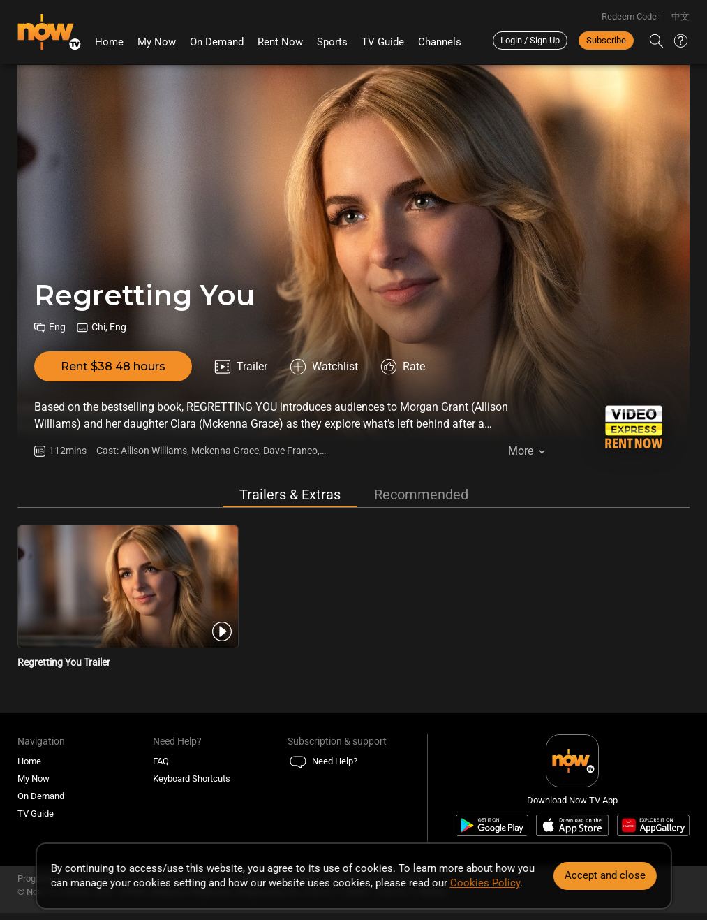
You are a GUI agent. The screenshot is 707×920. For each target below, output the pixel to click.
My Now (156, 42)
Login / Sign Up (530, 40)
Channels (439, 42)
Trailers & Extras (290, 494)
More (520, 451)
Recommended (421, 494)
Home (109, 42)
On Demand (217, 42)
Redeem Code (629, 16)
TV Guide (383, 42)
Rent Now (280, 42)
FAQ (161, 761)
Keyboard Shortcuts (191, 778)
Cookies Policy (484, 883)
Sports (332, 42)
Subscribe (606, 40)
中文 (680, 16)
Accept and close (605, 875)
